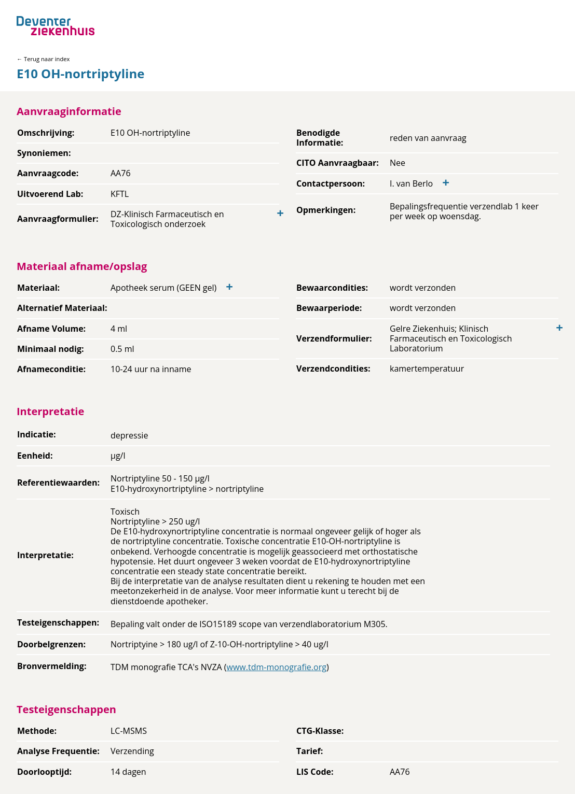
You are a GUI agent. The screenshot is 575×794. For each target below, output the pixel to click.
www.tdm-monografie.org (276, 667)
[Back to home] (55, 25)
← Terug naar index (43, 59)
